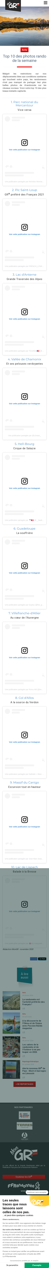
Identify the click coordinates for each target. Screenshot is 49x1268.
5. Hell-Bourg (24, 444)
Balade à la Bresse (24, 871)
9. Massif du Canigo (24, 782)
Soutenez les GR (24, 1176)
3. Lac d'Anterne (24, 274)
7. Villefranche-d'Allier (24, 613)
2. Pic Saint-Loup (24, 190)
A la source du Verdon (24, 702)
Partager (33, 959)
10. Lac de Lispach (24, 867)
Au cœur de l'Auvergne (24, 617)
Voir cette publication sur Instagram (24, 150)
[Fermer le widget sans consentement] (37, 1192)
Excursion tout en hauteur (24, 787)
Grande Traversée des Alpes (24, 279)
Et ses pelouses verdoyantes (24, 363)
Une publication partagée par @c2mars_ (24, 435)
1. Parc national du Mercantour (24, 103)
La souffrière (24, 533)
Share (24, 1008)
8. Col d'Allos (24, 698)
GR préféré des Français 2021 (24, 194)
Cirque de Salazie (24, 448)
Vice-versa (24, 109)
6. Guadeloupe (24, 528)
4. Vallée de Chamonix (24, 359)
